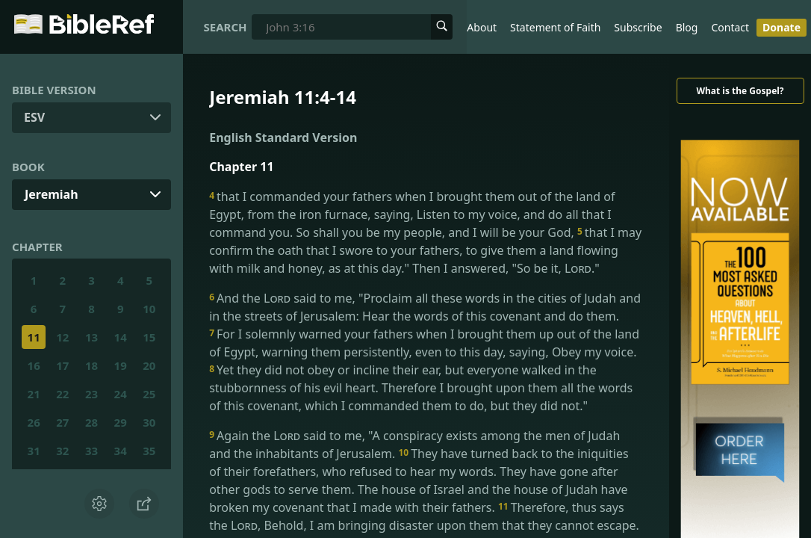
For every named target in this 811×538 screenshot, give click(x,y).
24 (120, 393)
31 (34, 450)
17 (62, 365)
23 (91, 393)
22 (62, 393)
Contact (730, 27)
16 (34, 365)
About (482, 27)
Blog (687, 27)
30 (149, 422)
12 (62, 337)
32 (62, 450)
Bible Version (54, 89)
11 (34, 337)
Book (28, 166)
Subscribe (638, 27)
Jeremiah (51, 194)
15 (149, 337)
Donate (781, 27)
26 (34, 422)
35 (149, 450)
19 (120, 365)
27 (62, 422)
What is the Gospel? (739, 90)
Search (225, 26)
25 (149, 393)
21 (34, 393)
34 (120, 450)
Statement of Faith (555, 27)
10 (149, 308)
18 (91, 365)
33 (91, 450)
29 (120, 422)
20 (149, 365)
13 (91, 337)
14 (120, 337)
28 (91, 422)
